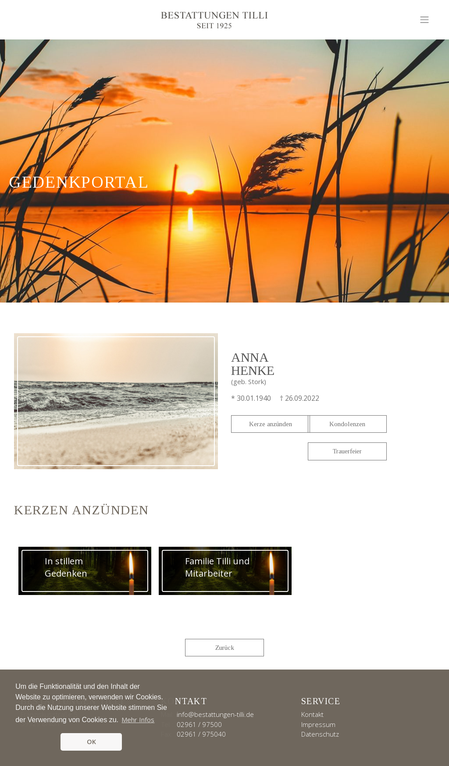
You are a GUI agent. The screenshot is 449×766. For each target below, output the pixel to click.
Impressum (318, 724)
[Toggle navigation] (424, 20)
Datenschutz (320, 734)
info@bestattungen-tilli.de (215, 714)
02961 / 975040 (201, 734)
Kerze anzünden (270, 424)
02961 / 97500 (199, 724)
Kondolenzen (347, 424)
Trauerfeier (347, 451)
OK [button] (91, 741)
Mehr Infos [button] (137, 719)
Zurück (224, 647)
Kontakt (312, 714)
